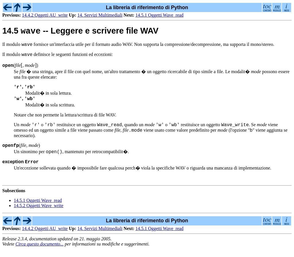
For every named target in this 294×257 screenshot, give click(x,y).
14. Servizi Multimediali (99, 15)
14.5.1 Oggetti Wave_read (159, 15)
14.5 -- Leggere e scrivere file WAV (80, 32)
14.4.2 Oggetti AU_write (45, 15)
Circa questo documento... (40, 252)
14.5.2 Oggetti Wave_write (38, 213)
